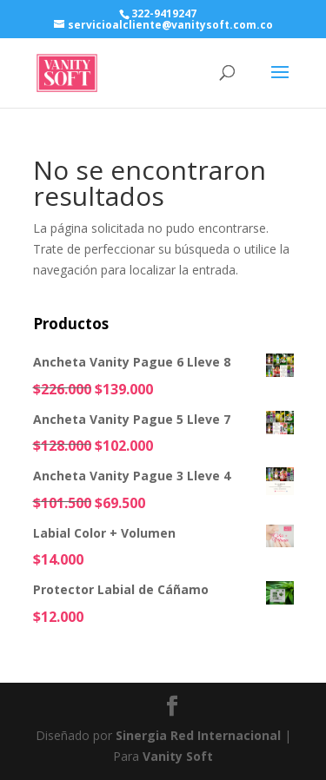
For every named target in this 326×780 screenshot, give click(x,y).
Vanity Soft (178, 756)
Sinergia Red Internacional (198, 735)
